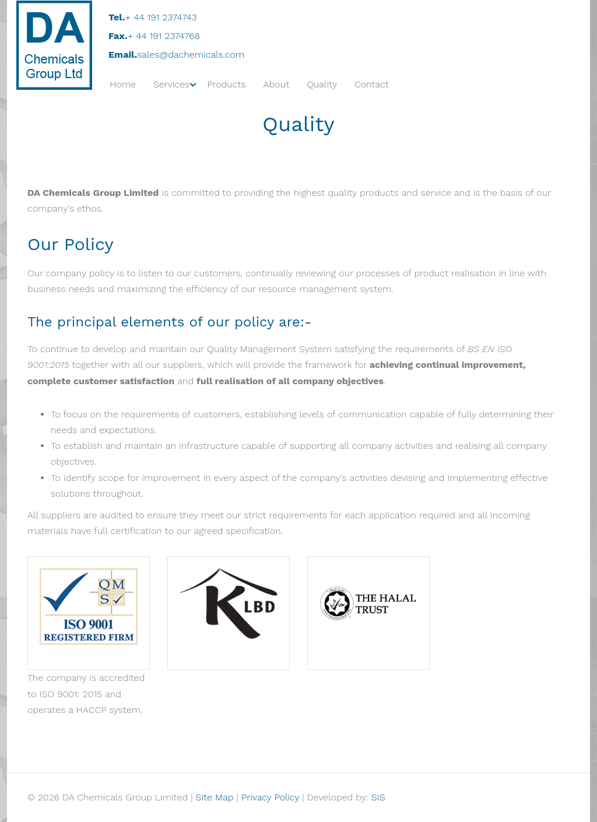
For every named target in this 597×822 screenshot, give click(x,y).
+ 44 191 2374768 (164, 35)
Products (226, 84)
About (277, 84)
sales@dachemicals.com (190, 54)
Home (123, 84)
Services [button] (171, 84)
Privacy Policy (270, 797)
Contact (371, 84)
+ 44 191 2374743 (160, 17)
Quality (322, 84)
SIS (378, 797)
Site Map (215, 797)
